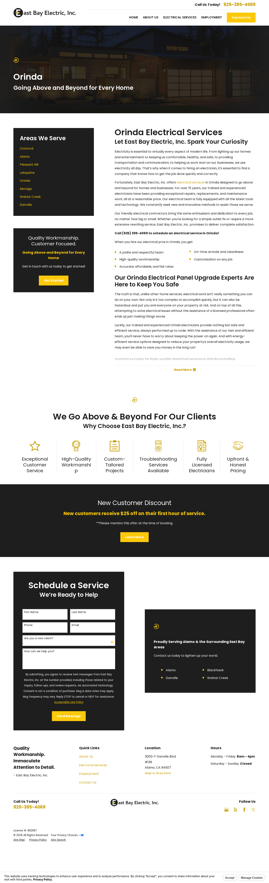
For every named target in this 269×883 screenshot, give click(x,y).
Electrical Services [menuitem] (180, 17)
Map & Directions (158, 773)
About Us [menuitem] (150, 17)
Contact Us (241, 17)
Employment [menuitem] (211, 17)
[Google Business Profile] (226, 810)
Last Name (75, 612)
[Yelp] (235, 810)
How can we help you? (36, 651)
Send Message (65, 716)
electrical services (191, 182)
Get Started (54, 280)
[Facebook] (244, 810)
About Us (86, 756)
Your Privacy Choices (67, 835)
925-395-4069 (240, 5)
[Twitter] (253, 810)
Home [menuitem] (133, 17)
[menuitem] (53, 149)
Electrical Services (93, 765)
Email (71, 625)
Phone (25, 625)
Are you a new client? (35, 638)
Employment (89, 773)
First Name (28, 612)
